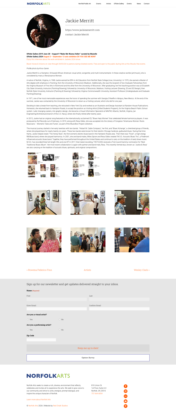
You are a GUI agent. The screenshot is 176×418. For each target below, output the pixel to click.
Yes (31, 319)
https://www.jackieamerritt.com (82, 29)
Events (129, 4)
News (139, 4)
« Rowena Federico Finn (39, 269)
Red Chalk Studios (60, 406)
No (62, 319)
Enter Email (31, 305)
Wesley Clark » (141, 269)
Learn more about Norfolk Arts (39, 399)
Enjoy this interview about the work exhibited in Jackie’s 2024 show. (54, 59)
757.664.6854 (97, 393)
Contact (146, 4)
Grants (98, 4)
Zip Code (30, 335)
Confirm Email (95, 305)
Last (90, 296)
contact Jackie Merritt (77, 34)
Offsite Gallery (119, 4)
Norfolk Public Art (85, 4)
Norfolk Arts (33, 406)
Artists (108, 4)
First (28, 296)
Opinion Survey (88, 358)
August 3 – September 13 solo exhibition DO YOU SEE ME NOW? (69, 57)
